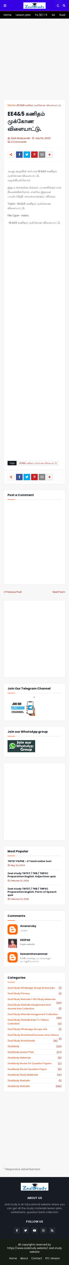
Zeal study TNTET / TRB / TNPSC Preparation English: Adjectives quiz (32, 875)
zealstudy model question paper (34, 1069)
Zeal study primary (34, 993)
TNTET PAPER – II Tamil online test (30, 861)
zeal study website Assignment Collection (34, 1014)
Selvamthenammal (33, 954)
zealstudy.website (34, 1086)
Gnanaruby (28, 926)
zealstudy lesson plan (34, 1052)
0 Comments (19, 142)
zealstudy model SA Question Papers (34, 1063)
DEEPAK (25, 940)
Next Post (58, 592)
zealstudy (34, 1046)
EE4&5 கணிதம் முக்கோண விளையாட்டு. (39, 105)
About (24, 1258)
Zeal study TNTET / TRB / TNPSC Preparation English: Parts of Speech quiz (32, 892)
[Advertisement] (34, 59)
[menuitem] (7, 15)
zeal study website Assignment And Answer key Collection (34, 1006)
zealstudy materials (34, 1058)
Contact (36, 1258)
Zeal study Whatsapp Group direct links (34, 988)
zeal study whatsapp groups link (34, 1029)
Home (11, 105)
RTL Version (52, 1258)
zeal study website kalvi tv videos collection (34, 1021)
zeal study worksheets (33, 1041)
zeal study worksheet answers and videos (34, 1035)
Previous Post (14, 592)
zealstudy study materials (34, 1075)
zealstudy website (34, 1080)
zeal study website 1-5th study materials (34, 999)
